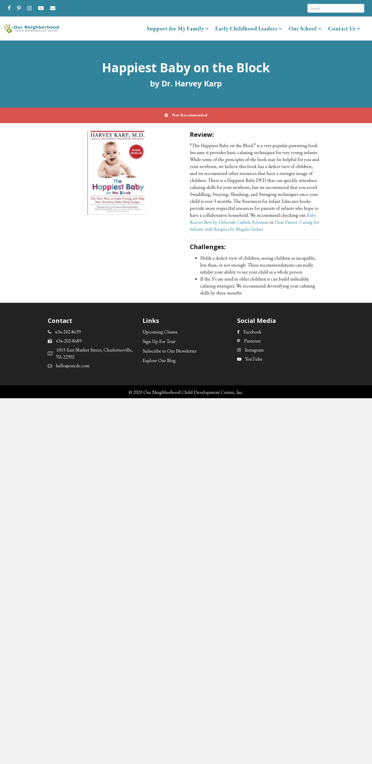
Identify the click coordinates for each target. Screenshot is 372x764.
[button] (207, 28)
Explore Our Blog (159, 360)
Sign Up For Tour (159, 341)
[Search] (335, 8)
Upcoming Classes (160, 332)
